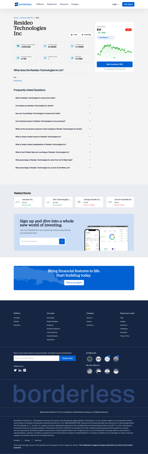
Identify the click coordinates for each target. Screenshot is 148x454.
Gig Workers (51, 340)
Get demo (128, 4)
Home (16, 18)
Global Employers (52, 336)
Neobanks (50, 325)
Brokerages (50, 318)
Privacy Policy (124, 336)
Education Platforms (53, 329)
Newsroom (123, 325)
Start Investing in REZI (114, 64)
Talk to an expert (74, 282)
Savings (16, 321)
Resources (64, 4)
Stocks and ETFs (27, 18)
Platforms (40, 4)
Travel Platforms (52, 332)
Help (121, 318)
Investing (17, 318)
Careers (89, 321)
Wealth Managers (52, 321)
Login (115, 4)
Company (75, 4)
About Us (89, 318)
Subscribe (67, 358)
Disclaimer (123, 332)
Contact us (90, 325)
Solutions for (52, 4)
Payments (17, 325)
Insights (122, 321)
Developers (124, 329)
